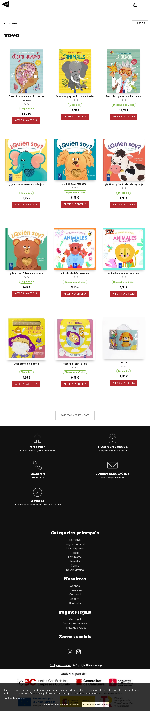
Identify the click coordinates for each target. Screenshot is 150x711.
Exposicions (75, 590)
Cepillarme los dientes (26, 364)
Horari (37, 501)
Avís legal (75, 619)
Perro (123, 362)
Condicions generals (75, 623)
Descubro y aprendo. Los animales (75, 96)
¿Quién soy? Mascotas (75, 184)
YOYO (26, 104)
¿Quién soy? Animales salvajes (26, 184)
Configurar (47, 704)
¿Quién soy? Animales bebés (26, 273)
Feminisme (75, 557)
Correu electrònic (112, 474)
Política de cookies (75, 627)
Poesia (75, 552)
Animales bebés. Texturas (75, 273)
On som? (37, 447)
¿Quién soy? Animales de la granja (124, 184)
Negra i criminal (75, 544)
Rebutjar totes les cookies (67, 704)
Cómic (75, 565)
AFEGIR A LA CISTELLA (26, 120)
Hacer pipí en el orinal (75, 364)
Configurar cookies (60, 665)
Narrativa (75, 539)
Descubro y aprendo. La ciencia (123, 96)
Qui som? (75, 594)
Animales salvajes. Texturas (123, 273)
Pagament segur (112, 447)
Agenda (75, 585)
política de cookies (14, 698)
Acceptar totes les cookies (95, 704)
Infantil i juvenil (75, 548)
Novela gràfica (75, 569)
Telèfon (37, 474)
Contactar (75, 603)
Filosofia (75, 561)
